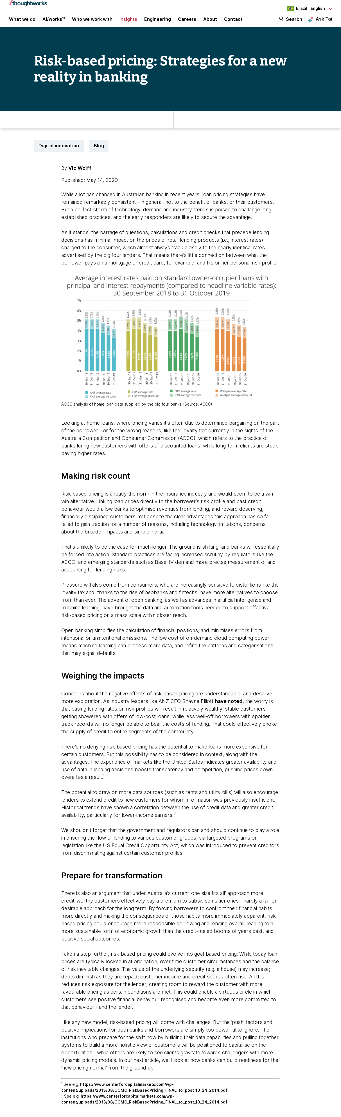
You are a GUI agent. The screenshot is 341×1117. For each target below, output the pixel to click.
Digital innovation (59, 153)
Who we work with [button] (92, 23)
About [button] (210, 23)
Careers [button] (187, 23)
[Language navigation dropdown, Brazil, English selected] (301, 8)
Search (294, 23)
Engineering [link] (157, 23)
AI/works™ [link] (53, 23)
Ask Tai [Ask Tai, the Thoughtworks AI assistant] (324, 23)
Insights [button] (128, 23)
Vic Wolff (79, 175)
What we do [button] (22, 23)
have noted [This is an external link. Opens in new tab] (229, 709)
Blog (99, 153)
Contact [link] (233, 23)
